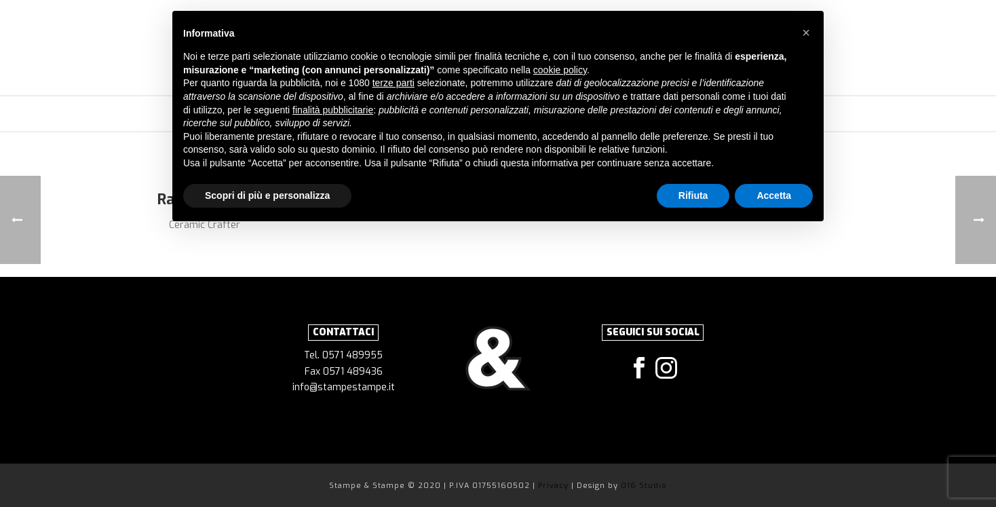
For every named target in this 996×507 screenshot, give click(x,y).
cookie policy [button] (560, 69)
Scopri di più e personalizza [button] (267, 195)
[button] (806, 32)
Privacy (554, 486)
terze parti (393, 82)
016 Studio (644, 486)
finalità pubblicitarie (332, 110)
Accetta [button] (773, 195)
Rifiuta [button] (693, 195)
